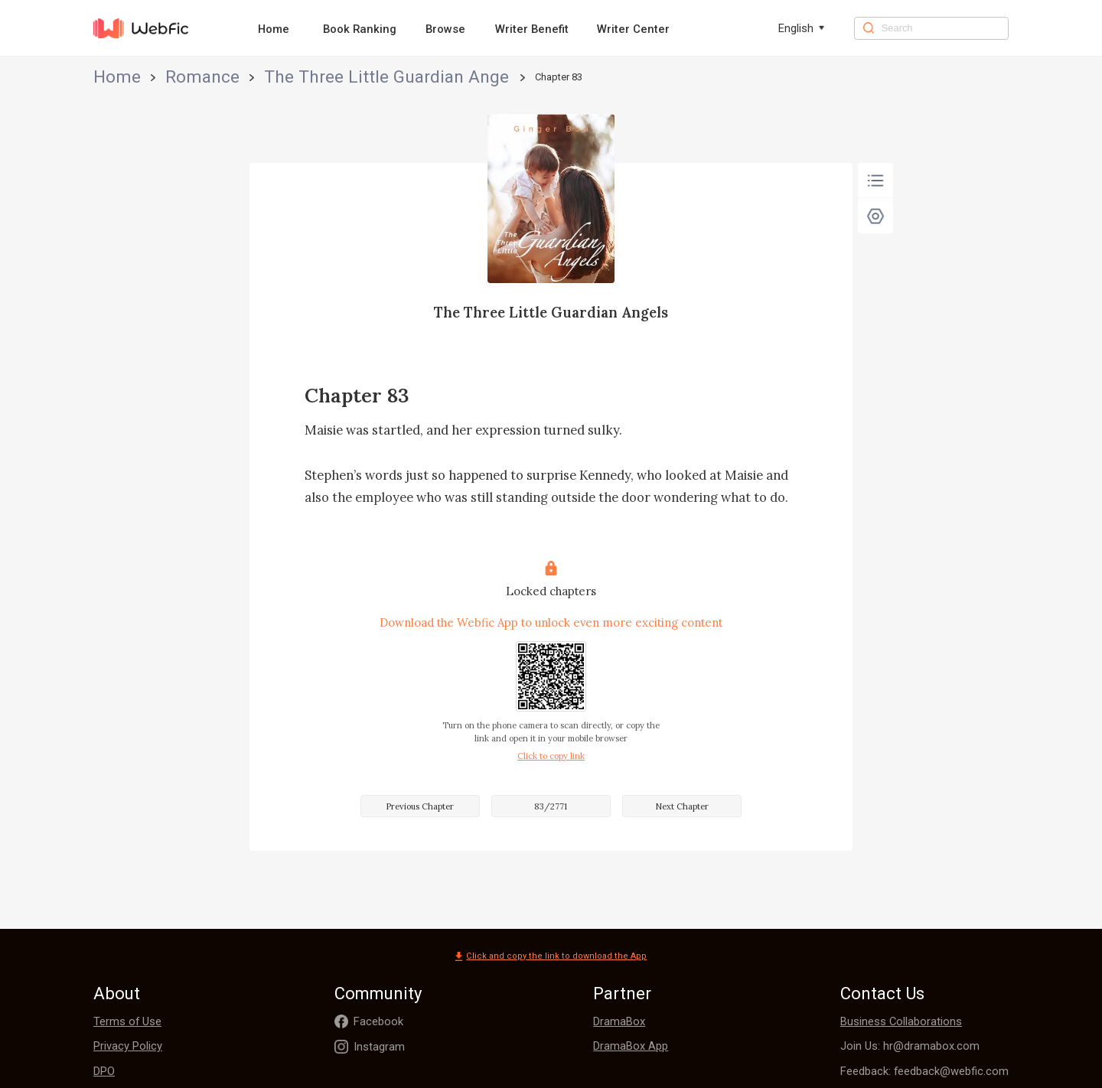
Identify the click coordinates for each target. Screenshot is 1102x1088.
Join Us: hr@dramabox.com (910, 1046)
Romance (158, 77)
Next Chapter (682, 806)
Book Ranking (359, 29)
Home (273, 29)
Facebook (378, 1021)
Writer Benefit (532, 29)
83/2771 (550, 806)
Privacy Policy (127, 1046)
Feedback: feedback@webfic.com (924, 1071)
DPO (104, 1071)
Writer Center (633, 29)
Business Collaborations (901, 1021)
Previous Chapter (420, 806)
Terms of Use (127, 1021)
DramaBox (619, 1021)
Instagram (379, 1047)
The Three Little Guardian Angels (267, 77)
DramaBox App (630, 1046)
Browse (445, 29)
